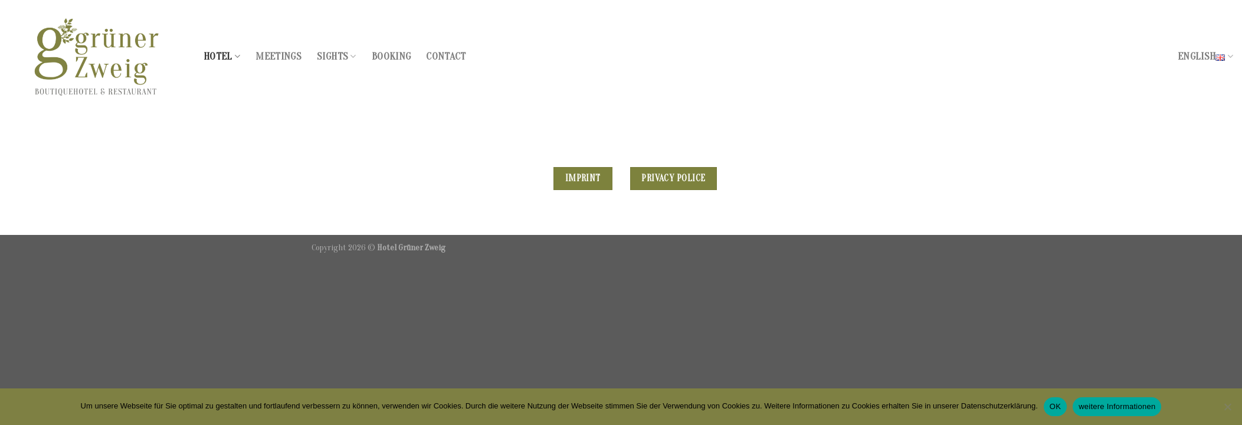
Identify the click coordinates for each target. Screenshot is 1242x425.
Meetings (278, 56)
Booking (391, 56)
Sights (336, 56)
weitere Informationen (1117, 406)
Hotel (222, 56)
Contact (446, 56)
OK (1055, 406)
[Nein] (1227, 410)
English (1205, 56)
